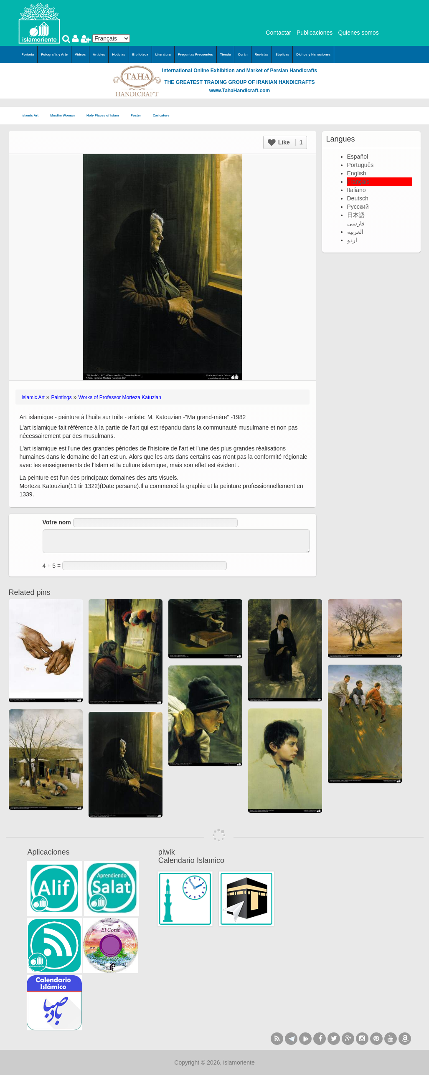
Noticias (118, 54)
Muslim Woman (65, 116)
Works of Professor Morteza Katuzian (119, 397)
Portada (28, 54)
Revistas (262, 54)
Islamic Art (33, 116)
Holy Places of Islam (105, 116)
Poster (138, 116)
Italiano (356, 190)
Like (285, 142)
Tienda (225, 54)
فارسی (356, 223)
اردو (352, 240)
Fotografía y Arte (54, 54)
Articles (99, 54)
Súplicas (282, 54)
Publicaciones (315, 32)
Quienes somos (358, 32)
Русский (358, 206)
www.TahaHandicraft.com (239, 91)
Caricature (161, 115)
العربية (355, 231)
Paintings (61, 397)
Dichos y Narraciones (313, 54)
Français (358, 181)
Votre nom (57, 522)
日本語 (356, 215)
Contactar (278, 32)
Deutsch (357, 198)
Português (360, 165)
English (356, 173)
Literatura (163, 54)
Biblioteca (140, 54)
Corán (242, 54)
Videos (80, 54)
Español (357, 156)
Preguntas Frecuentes (195, 54)
